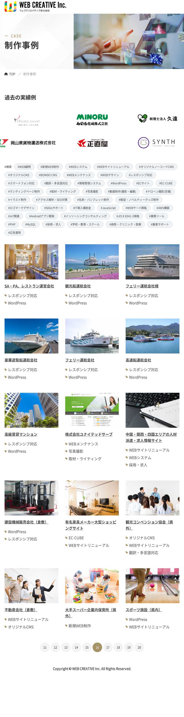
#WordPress (119, 183)
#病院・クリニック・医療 (125, 224)
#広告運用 (14, 232)
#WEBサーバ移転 (136, 208)
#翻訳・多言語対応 (56, 183)
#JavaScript (108, 208)
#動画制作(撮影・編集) (122, 191)
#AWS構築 (163, 208)
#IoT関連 (13, 216)
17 (107, 647)
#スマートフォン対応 (21, 183)
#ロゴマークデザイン (21, 208)
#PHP (12, 224)
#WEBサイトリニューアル (113, 167)
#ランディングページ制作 (24, 191)
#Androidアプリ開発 (41, 216)
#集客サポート (160, 224)
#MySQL (30, 224)
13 (65, 647)
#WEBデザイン (110, 175)
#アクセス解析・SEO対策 (51, 200)
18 (118, 647)
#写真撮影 (92, 191)
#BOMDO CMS (48, 175)
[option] (66, 131)
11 (45, 647)
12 (55, 647)
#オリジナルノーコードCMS (156, 167)
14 (76, 647)
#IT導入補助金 (82, 208)
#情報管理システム (89, 183)
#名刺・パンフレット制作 (93, 200)
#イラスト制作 (17, 200)
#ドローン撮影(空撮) (158, 191)
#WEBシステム (78, 167)
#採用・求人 (53, 224)
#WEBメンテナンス (79, 175)
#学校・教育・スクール (85, 224)
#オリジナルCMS (18, 175)
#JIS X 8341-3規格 (128, 216)
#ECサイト (143, 183)
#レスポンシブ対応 (140, 175)
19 (128, 647)
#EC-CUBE (166, 183)
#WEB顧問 (24, 167)
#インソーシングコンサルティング (85, 216)
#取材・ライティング (63, 191)
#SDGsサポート (53, 208)
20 (139, 647)
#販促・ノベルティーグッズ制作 (139, 200)
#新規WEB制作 (50, 167)
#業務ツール (156, 216)
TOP (12, 74)
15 (86, 647)
